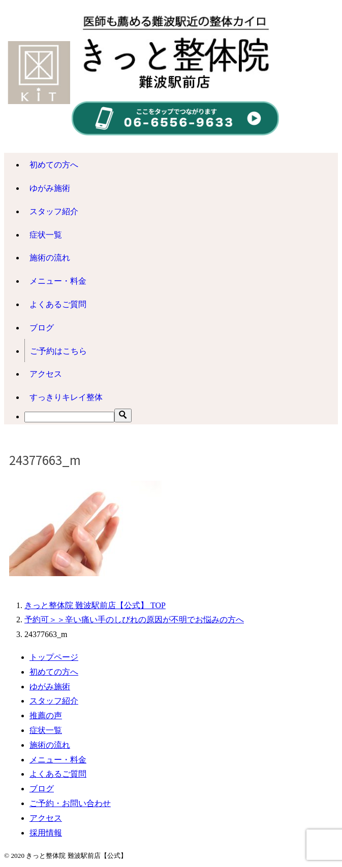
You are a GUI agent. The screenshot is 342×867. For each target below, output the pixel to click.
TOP (95, 605)
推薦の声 (45, 715)
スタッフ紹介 (53, 211)
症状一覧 (45, 234)
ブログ (41, 327)
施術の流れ (49, 257)
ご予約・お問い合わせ (70, 803)
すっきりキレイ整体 (70, 397)
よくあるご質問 (57, 304)
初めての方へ (53, 164)
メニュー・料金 (57, 281)
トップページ (53, 657)
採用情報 (45, 832)
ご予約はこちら (58, 351)
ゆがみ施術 (49, 188)
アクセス (45, 374)
